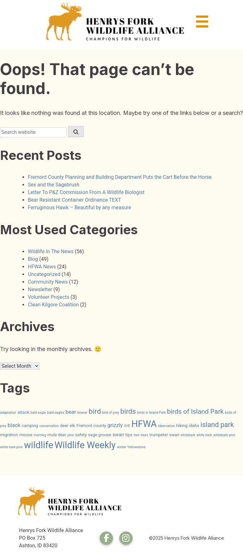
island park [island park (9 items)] (217, 425)
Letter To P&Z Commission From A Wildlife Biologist (86, 192)
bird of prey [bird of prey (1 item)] (110, 413)
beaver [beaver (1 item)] (83, 413)
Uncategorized (44, 274)
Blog (33, 259)
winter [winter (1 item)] (121, 447)
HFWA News (42, 267)
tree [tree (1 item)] (136, 435)
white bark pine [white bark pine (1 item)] (11, 447)
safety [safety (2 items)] (81, 434)
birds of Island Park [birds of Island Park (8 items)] (195, 411)
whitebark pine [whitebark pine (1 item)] (224, 435)
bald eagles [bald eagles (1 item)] (55, 413)
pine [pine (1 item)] (70, 435)
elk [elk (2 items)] (72, 425)
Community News (48, 282)
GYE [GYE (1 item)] (127, 426)
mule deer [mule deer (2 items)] (56, 434)
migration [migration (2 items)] (9, 434)
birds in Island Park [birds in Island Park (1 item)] (151, 413)
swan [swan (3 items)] (118, 434)
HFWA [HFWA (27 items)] (144, 423)
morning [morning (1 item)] (40, 435)
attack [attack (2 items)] (23, 412)
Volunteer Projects (48, 297)
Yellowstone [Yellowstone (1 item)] (137, 447)
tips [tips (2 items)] (128, 434)
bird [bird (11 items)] (95, 411)
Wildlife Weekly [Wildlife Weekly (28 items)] (84, 445)
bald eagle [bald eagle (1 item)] (38, 413)
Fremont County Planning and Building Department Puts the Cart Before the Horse (120, 177)
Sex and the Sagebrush (53, 185)
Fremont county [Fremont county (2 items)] (91, 425)
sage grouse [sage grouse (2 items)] (99, 434)
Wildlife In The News (50, 251)
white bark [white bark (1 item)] (204, 435)
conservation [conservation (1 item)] (49, 426)
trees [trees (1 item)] (144, 435)
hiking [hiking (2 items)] (182, 425)
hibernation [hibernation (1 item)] (166, 426)
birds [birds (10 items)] (128, 411)
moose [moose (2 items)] (25, 434)
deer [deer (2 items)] (64, 425)
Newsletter (40, 289)
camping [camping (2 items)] (30, 425)
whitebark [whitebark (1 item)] (188, 435)
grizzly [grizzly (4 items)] (114, 425)
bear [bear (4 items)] (70, 412)
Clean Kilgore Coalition (53, 305)
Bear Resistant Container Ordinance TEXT (74, 200)
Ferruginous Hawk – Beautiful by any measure (79, 207)
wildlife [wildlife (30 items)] (38, 445)
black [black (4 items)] (14, 425)
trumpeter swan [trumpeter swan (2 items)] (164, 434)
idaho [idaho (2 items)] (194, 425)
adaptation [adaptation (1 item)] (8, 413)
